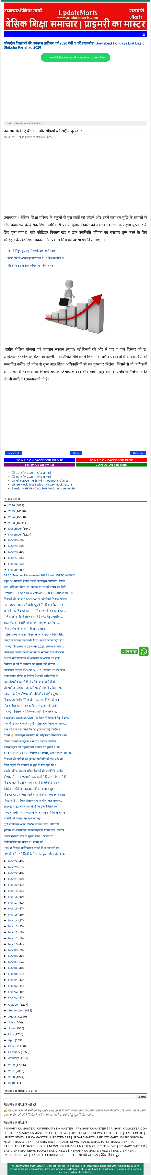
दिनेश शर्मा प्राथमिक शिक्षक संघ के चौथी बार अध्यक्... (33, 800)
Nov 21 (13, 878)
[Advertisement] (75, 92)
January (14, 1058)
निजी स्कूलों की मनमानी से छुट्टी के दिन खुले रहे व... (31, 765)
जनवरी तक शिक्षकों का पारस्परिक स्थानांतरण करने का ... (35, 610)
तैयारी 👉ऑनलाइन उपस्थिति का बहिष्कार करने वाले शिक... (36, 735)
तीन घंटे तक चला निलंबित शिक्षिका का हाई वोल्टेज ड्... (33, 729)
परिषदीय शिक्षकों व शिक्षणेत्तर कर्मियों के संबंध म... (31, 711)
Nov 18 (13, 896)
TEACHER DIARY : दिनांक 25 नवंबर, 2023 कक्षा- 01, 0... (38, 753)
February (14, 1052)
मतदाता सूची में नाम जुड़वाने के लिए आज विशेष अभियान (34, 812)
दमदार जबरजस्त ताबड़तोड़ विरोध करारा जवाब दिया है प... (35, 640)
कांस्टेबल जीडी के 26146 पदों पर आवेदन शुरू (29, 788)
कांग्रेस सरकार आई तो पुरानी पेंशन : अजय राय (28, 836)
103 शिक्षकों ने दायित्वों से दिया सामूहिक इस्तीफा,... (32, 622)
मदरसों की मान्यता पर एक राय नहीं (22, 818)
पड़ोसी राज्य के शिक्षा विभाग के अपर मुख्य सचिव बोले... (34, 634)
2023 (12, 523)
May (11, 1034)
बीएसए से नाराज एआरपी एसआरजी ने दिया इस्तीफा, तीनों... (36, 776)
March (12, 1046)
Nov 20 (13, 884)
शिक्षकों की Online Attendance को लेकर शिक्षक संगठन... (36, 599)
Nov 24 (13, 861)
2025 (12, 511)
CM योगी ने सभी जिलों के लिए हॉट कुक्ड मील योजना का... (36, 854)
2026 (12, 505)
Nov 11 (13, 938)
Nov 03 (13, 985)
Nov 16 (13, 908)
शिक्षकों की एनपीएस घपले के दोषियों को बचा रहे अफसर (34, 794)
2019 (12, 1082)
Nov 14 (13, 920)
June (12, 1028)
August (13, 1016)
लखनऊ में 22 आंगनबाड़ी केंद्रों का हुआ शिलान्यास (30, 806)
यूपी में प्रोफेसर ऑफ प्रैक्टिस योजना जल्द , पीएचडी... (32, 824)
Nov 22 (13, 873)
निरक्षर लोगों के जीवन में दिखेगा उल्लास (25, 628)
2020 (12, 1077)
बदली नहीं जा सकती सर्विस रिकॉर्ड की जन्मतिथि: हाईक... (35, 771)
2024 (12, 517)
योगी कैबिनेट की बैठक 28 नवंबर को (23, 842)
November (15, 534)
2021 (12, 1071)
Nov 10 (13, 944)
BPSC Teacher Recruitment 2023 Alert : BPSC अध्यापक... (41, 575)
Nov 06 (13, 967)
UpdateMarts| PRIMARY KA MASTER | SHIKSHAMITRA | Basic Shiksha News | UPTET (50, 1165)
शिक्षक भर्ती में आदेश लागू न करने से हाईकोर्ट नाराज (31, 782)
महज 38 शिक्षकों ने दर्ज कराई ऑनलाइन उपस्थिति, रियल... (35, 581)
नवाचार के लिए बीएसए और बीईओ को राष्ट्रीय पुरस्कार (43, 130)
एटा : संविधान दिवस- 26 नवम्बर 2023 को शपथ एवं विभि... (36, 587)
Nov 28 (13, 552)
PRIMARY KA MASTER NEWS (35, 137)
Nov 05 (13, 973)
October (14, 1004)
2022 (12, 1065)
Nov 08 (13, 956)
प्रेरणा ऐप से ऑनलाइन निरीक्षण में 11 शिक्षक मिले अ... (36, 258)
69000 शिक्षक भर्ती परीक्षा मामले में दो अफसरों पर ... (33, 848)
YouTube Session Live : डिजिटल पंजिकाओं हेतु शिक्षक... (37, 717)
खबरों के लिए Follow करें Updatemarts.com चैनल (77, 57)
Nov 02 (13, 991)
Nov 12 (13, 932)
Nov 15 (13, 914)
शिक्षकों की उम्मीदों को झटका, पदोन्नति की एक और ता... (34, 759)
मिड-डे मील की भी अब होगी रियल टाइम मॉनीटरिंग (30, 705)
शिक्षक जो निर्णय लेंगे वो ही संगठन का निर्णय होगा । (31, 699)
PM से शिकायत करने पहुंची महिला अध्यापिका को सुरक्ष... (35, 723)
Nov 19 (13, 890)
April (11, 1040)
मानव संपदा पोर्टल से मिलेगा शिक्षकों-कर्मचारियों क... (32, 676)
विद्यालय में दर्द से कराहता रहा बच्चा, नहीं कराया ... (31, 664)
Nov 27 (13, 557)
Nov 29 (13, 545)
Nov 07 (13, 962)
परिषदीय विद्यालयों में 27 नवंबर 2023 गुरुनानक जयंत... (34, 646)
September (16, 1010)
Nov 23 (13, 867)
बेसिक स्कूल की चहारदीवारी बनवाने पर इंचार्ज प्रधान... (33, 747)
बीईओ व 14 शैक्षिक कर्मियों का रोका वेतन (30, 265)
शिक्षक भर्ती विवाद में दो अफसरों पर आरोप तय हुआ (32, 658)
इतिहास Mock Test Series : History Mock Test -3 (42, 484)
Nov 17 (13, 902)
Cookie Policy (87, 1172)
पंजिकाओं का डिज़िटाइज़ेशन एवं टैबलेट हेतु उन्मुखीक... (33, 616)
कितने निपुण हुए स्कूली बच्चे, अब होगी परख (31, 250)
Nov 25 (13, 569)
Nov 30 (13, 540)
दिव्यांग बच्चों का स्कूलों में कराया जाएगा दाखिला (30, 741)
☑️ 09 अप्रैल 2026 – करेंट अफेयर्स (31, 476)
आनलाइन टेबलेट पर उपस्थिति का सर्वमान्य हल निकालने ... (35, 652)
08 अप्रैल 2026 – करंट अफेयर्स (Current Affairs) (40, 480)
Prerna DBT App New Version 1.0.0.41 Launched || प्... (39, 593)
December (15, 528)
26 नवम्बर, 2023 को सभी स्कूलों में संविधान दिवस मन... (34, 605)
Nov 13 (13, 926)
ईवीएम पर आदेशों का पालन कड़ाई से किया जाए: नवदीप (34, 830)
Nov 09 (13, 950)
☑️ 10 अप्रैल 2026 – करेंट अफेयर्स (31, 472)
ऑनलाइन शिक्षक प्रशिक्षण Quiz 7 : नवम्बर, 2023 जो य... (36, 670)
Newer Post (13, 453)
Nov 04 (13, 979)
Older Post (138, 453)
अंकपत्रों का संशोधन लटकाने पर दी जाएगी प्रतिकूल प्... (34, 687)
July (11, 1022)
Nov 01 (13, 997)
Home (76, 453)
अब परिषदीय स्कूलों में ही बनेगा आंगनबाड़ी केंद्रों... (30, 682)
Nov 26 (13, 563)
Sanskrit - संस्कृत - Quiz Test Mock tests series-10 (43, 488)
